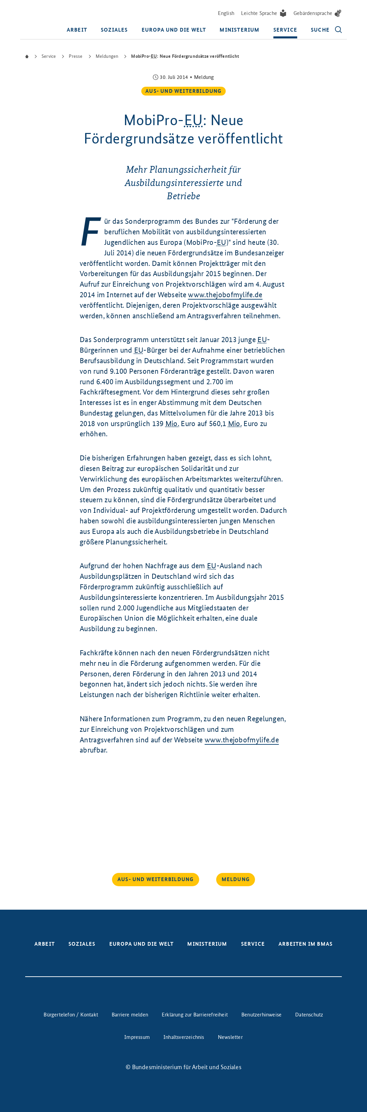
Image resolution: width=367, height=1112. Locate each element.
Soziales (114, 30)
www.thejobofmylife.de (225, 294)
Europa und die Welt (174, 30)
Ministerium (239, 30)
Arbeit (77, 30)
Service (285, 30)
